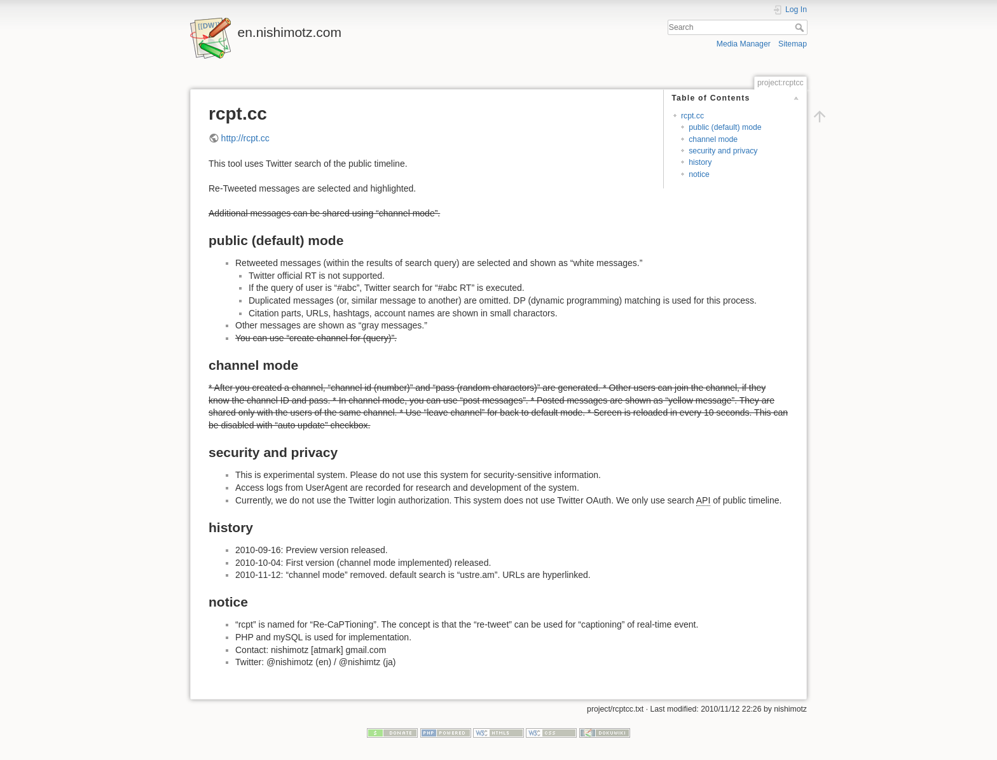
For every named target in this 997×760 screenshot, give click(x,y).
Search (801, 27)
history (700, 162)
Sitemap (792, 43)
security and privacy (723, 150)
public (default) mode (725, 127)
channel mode (713, 139)
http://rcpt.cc (245, 138)
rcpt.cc (692, 115)
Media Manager (744, 43)
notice (699, 174)
